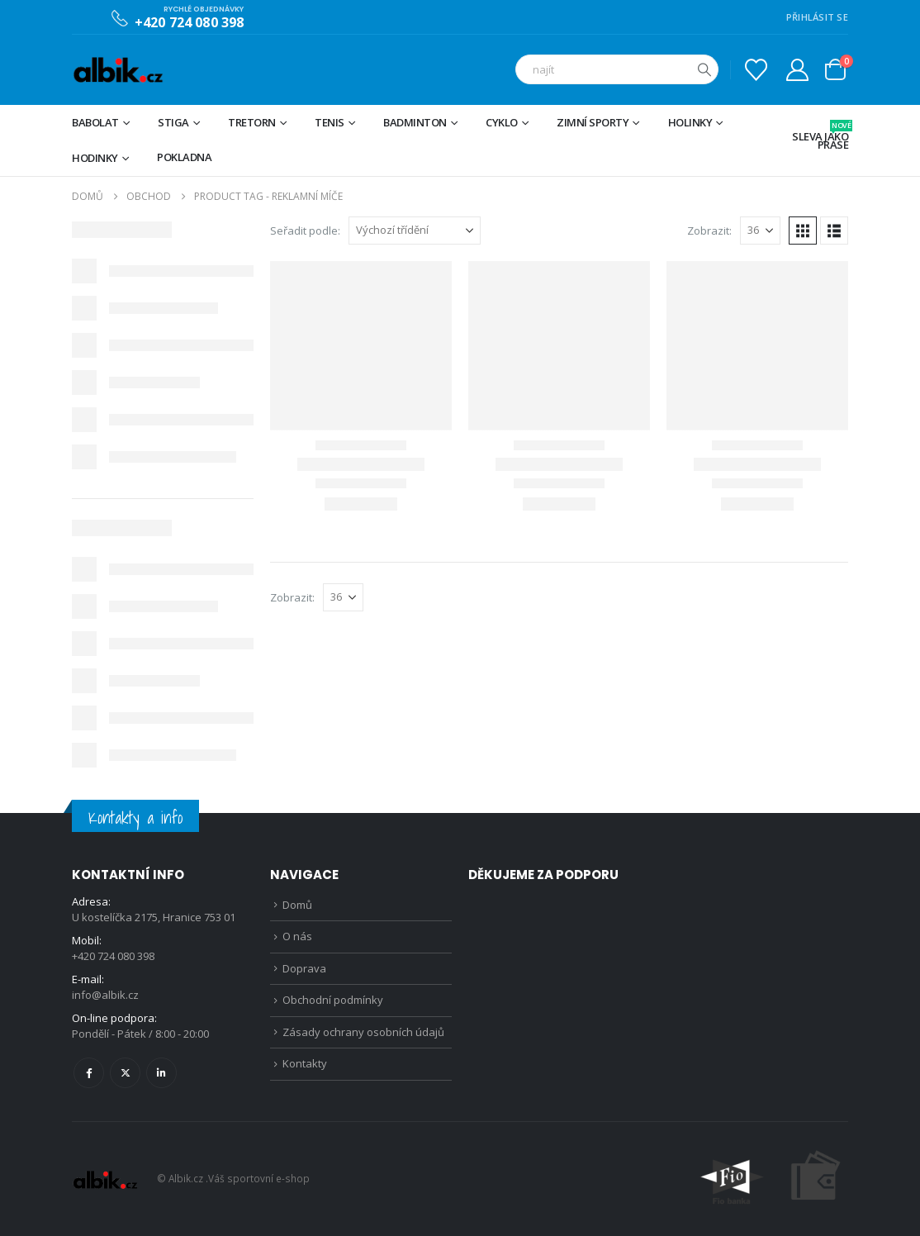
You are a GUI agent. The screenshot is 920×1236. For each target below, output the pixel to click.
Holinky (690, 122)
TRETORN (252, 122)
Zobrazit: (709, 230)
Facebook (89, 1073)
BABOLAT (95, 122)
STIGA (173, 122)
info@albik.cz (105, 994)
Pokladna (184, 157)
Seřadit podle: (305, 230)
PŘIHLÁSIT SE (817, 17)
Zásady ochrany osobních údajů (363, 1031)
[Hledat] (704, 69)
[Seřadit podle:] (415, 230)
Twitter (125, 1073)
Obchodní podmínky (332, 999)
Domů (297, 904)
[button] (803, 230)
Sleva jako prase (820, 136)
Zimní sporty (592, 122)
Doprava (304, 968)
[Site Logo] (118, 70)
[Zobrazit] (760, 230)
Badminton (415, 122)
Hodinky (95, 157)
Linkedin (161, 1073)
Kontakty (304, 1063)
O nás (297, 936)
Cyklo (502, 122)
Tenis (329, 122)
